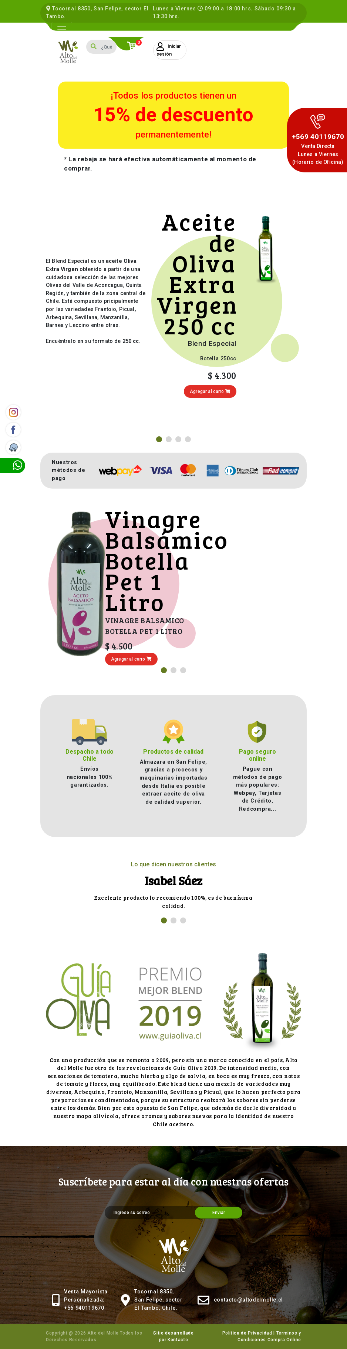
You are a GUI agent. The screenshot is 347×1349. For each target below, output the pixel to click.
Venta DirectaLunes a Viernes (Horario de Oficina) (317, 154)
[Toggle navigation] (61, 29)
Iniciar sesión (168, 50)
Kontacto (178, 1339)
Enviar (218, 1212)
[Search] (109, 47)
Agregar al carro (210, 391)
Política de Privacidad (247, 1333)
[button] (159, 439)
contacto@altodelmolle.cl (248, 1300)
